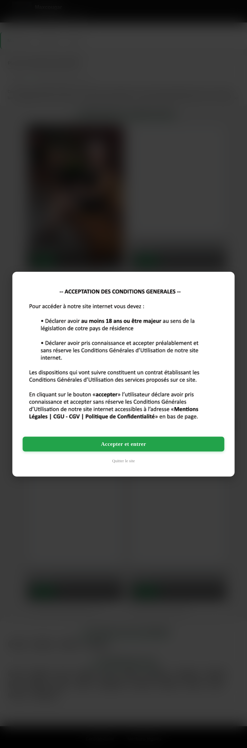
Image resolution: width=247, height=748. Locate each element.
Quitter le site (123, 460)
